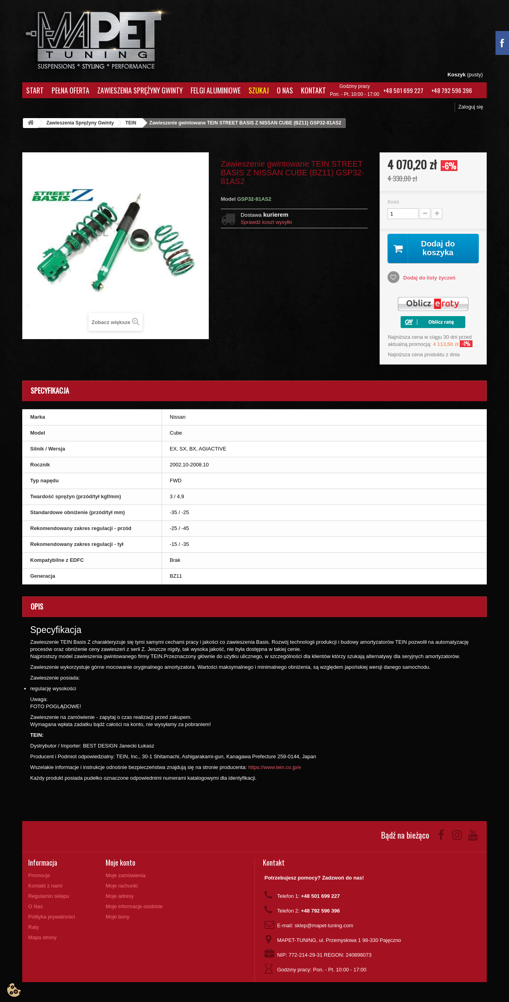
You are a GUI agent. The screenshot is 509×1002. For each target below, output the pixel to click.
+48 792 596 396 (451, 90)
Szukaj (259, 90)
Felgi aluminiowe (216, 90)
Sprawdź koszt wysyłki (266, 222)
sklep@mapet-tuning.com (324, 925)
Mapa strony (42, 937)
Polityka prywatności (51, 917)
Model (228, 199)
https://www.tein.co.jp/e (274, 767)
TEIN (130, 123)
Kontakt (313, 90)
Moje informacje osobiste (134, 906)
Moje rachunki (122, 886)
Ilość (393, 202)
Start (35, 90)
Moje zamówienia (125, 875)
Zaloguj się (470, 107)
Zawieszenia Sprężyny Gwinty (140, 90)
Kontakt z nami (45, 886)
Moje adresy (120, 896)
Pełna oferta (70, 90)
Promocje (39, 875)
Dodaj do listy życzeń (428, 278)
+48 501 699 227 (403, 90)
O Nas (285, 90)
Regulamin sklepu (48, 896)
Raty (33, 927)
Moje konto (120, 862)
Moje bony (117, 917)
